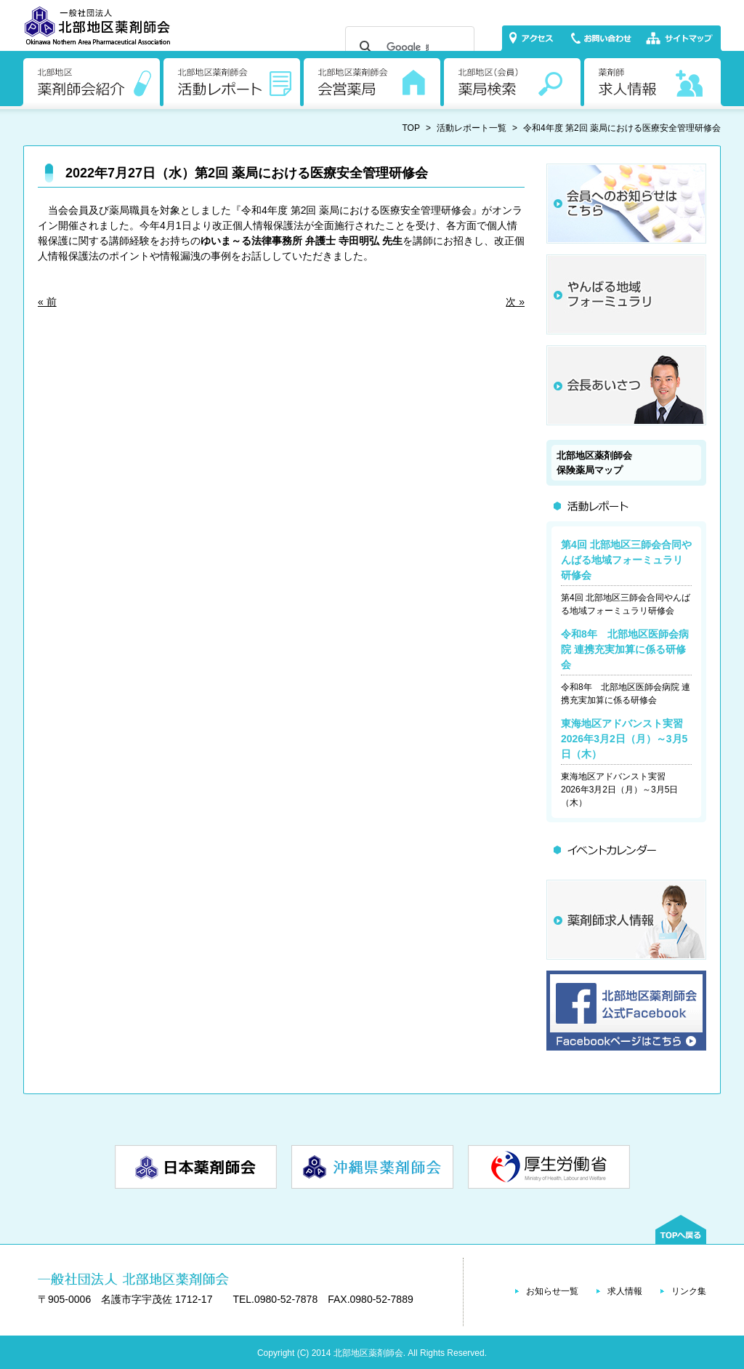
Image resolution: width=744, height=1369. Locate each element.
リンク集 (688, 1291)
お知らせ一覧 (552, 1291)
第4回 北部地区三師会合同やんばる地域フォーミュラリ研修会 (626, 560)
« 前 (47, 302)
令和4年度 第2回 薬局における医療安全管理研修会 (622, 128)
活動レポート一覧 (471, 128)
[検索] (408, 47)
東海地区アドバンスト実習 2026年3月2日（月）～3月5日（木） (627, 739)
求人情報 (624, 1291)
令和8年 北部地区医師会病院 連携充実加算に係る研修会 (625, 649)
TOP (411, 128)
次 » (515, 302)
